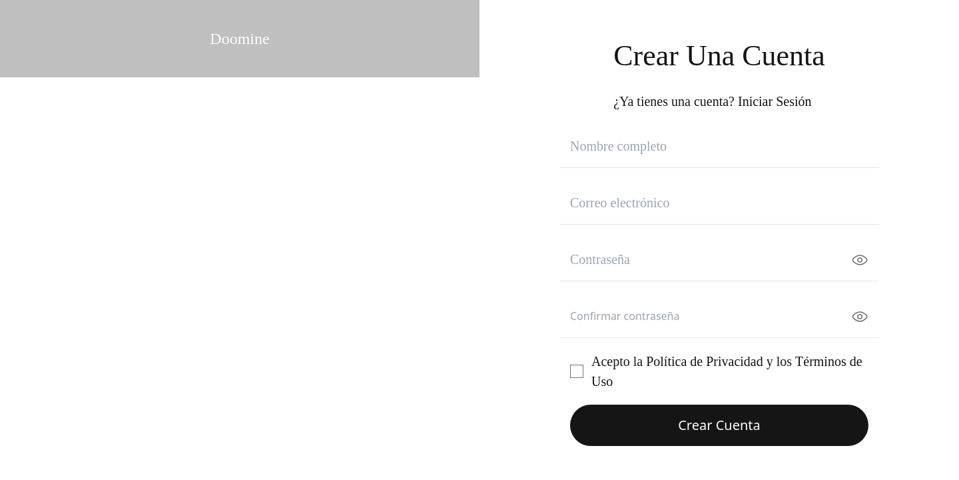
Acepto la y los (726, 371)
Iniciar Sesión (775, 101)
